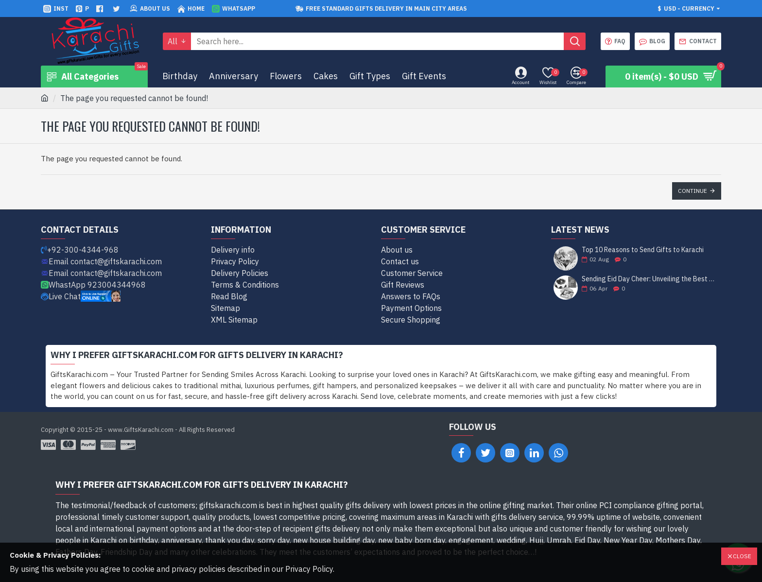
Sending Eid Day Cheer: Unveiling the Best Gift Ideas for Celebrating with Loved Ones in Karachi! (648, 279)
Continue (692, 190)
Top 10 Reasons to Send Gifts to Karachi (643, 250)
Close (742, 556)
